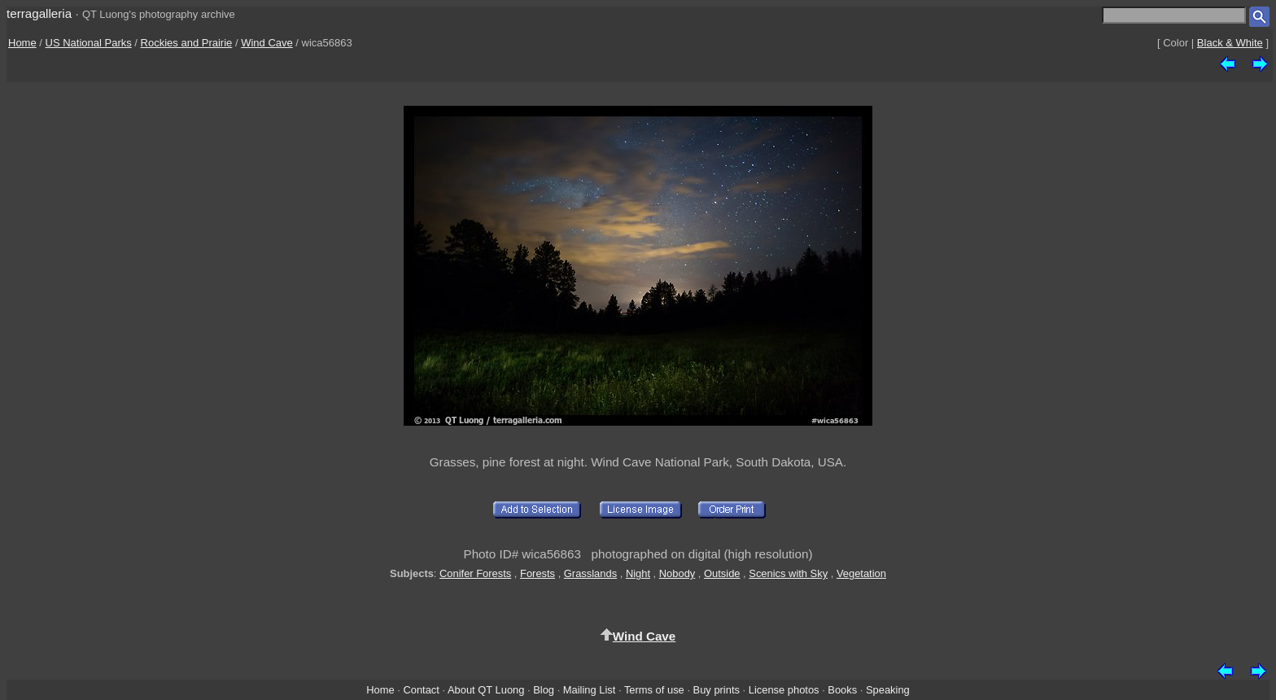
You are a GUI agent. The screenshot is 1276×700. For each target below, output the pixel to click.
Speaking (888, 690)
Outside (722, 573)
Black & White (1230, 43)
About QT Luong (486, 690)
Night (638, 573)
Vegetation (861, 573)
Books (842, 690)
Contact (421, 690)
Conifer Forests (475, 573)
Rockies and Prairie (187, 43)
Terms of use (654, 690)
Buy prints (716, 690)
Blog (543, 690)
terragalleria (39, 13)
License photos (784, 690)
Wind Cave (267, 43)
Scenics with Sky (788, 573)
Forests (537, 573)
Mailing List (589, 690)
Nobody (677, 573)
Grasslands (590, 573)
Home (22, 43)
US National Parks (89, 43)
